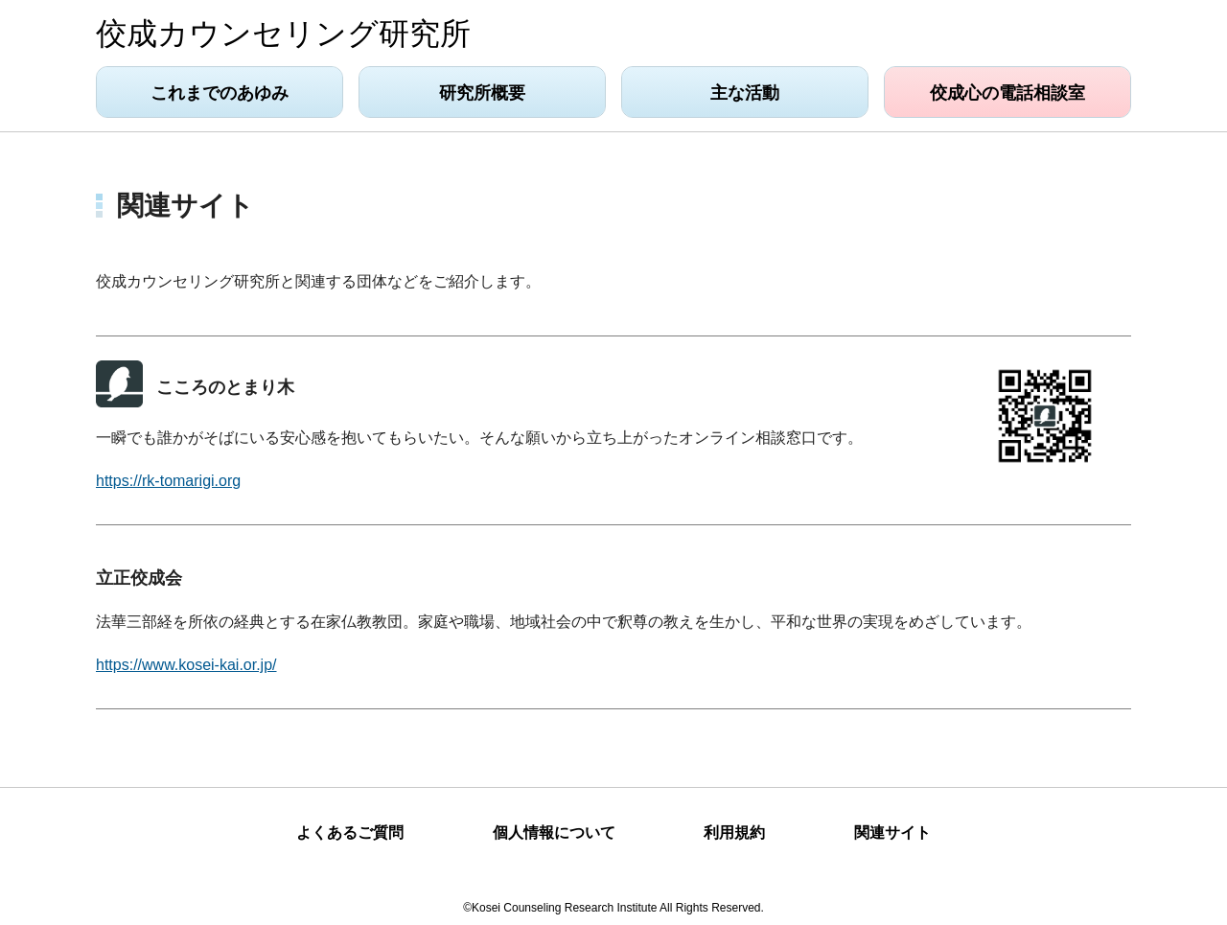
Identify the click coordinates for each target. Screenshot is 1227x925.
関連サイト (892, 832)
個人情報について (554, 832)
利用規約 (734, 832)
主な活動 (744, 93)
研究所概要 (482, 93)
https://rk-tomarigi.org (168, 481)
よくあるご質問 (350, 832)
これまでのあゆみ (219, 93)
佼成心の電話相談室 (1007, 93)
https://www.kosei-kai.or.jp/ (186, 665)
